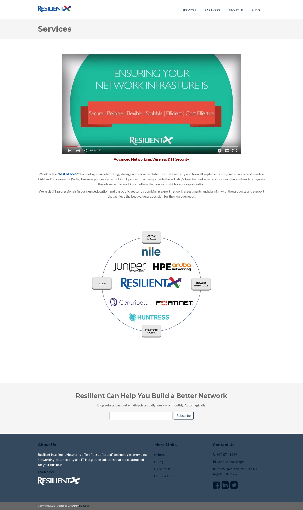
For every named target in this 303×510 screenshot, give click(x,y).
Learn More (48, 472)
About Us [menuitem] (235, 10)
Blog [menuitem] (256, 10)
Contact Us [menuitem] (163, 476)
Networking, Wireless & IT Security (160, 159)
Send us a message (230, 462)
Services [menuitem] (189, 10)
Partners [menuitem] (212, 10)
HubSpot (84, 505)
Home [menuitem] (159, 454)
